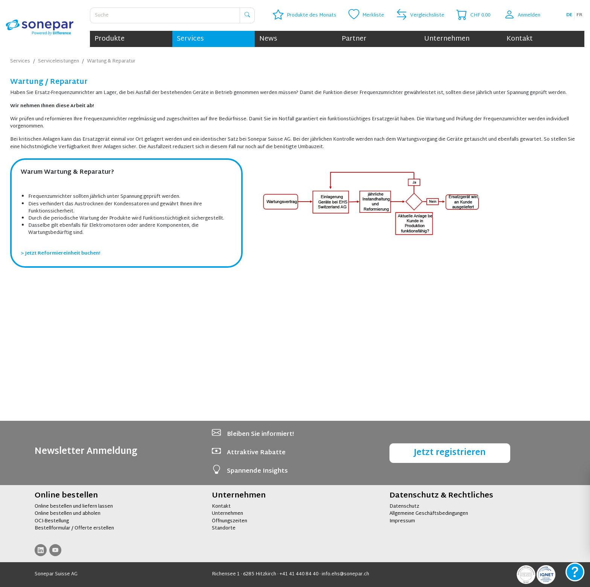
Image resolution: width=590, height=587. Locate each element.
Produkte (109, 39)
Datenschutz (404, 506)
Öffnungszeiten (229, 521)
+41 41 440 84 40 (299, 574)
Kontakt (519, 39)
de (569, 15)
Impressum (402, 521)
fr (579, 15)
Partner (354, 39)
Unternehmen (447, 39)
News (268, 39)
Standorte (224, 528)
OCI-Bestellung (52, 521)
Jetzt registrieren (450, 453)
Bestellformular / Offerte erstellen (74, 528)
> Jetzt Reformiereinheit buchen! (60, 389)
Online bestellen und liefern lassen (74, 506)
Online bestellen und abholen (67, 513)
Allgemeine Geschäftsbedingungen (428, 513)
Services (190, 39)
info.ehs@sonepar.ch (345, 574)
